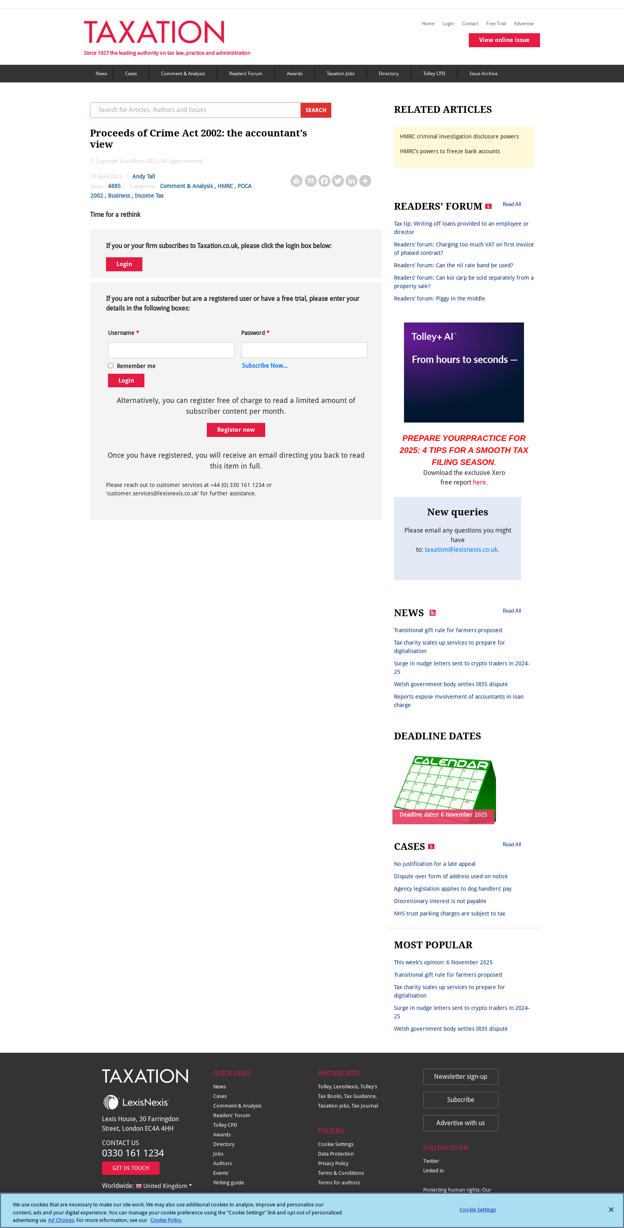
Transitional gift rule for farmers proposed (448, 630)
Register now (236, 429)
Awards (294, 73)
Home (428, 23)
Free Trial (496, 23)
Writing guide (228, 1183)
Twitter (431, 1161)
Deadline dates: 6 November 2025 (443, 814)
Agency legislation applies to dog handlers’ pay (453, 888)
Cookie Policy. (166, 1225)
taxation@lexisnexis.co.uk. (462, 549)
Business (119, 195)
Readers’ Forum (245, 73)
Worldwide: (144, 1186)
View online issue (504, 40)
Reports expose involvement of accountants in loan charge (459, 700)
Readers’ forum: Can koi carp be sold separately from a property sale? (464, 281)
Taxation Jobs (340, 73)
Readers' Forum (231, 1115)
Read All (512, 204)
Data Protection (336, 1154)
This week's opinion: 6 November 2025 (443, 962)
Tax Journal (365, 1106)
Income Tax (149, 195)
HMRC (225, 186)
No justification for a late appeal (435, 864)
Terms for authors (339, 1183)
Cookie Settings (336, 1144)
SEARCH (316, 110)
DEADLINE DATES (437, 736)
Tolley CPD (434, 73)
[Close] (611, 1214)
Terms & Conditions (341, 1173)
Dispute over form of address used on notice (451, 876)
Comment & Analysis (183, 73)
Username (123, 333)
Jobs (218, 1154)
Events (220, 1173)
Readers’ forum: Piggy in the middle (439, 298)
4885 (114, 186)
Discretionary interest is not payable (440, 901)
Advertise (524, 23)
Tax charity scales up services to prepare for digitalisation (449, 646)
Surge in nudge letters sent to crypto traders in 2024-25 (462, 667)
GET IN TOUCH (130, 1168)
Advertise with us (460, 1123)
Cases (131, 73)
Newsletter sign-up (460, 1076)
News (101, 73)
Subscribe (460, 1100)
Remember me (136, 366)
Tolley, (326, 1087)
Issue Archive (484, 73)
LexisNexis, (347, 1087)
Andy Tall (143, 176)
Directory (389, 73)
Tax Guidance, (360, 1096)
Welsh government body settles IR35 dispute (451, 684)
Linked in (433, 1171)
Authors (222, 1163)
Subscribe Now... (265, 365)
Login (448, 23)
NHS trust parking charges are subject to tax (449, 913)
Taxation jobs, (335, 1106)
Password (255, 333)
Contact (470, 23)
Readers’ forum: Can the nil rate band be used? (453, 265)
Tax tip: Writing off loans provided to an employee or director (461, 227)
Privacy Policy (333, 1163)
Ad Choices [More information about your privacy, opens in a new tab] (61, 1225)
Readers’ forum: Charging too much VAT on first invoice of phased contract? (464, 248)
